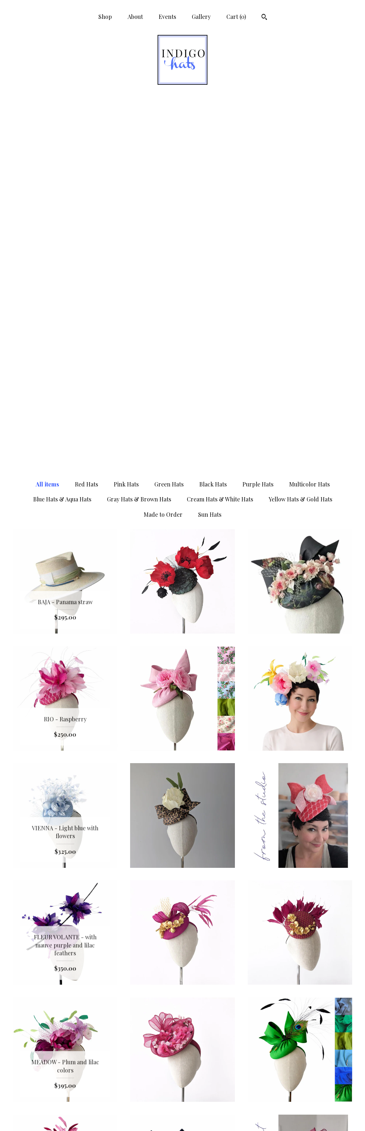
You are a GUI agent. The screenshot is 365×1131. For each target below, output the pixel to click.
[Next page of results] (220, 990)
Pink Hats (126, 121)
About (135, 16)
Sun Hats (209, 152)
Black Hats (213, 121)
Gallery (201, 16)
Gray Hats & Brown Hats (139, 136)
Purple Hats (257, 121)
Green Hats (169, 121)
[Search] (264, 18)
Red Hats (86, 121)
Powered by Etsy (300, 1081)
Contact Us (65, 1116)
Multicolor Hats (309, 121)
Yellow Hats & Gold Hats (300, 136)
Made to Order (163, 152)
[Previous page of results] (145, 990)
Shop (105, 16)
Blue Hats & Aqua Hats (62, 136)
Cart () (236, 16)
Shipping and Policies (65, 1104)
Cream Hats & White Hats (220, 136)
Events (167, 16)
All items (47, 121)
